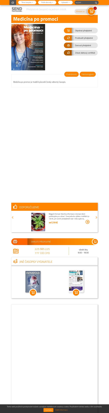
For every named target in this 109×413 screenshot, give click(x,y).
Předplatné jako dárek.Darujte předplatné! (31, 371)
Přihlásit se (80, 11)
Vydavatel (64, 2)
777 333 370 (42, 187)
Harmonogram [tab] (88, 74)
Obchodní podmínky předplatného (75, 370)
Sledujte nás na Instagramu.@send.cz (33, 388)
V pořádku (48, 410)
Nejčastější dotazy (69, 360)
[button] (81, 30)
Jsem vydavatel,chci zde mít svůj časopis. (32, 397)
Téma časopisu (26, 2)
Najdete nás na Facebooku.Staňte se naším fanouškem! (33, 379)
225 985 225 (42, 183)
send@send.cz (58, 340)
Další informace (61, 409)
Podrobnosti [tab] (71, 74)
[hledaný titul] (84, 3)
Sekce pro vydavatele (71, 390)
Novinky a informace (70, 365)
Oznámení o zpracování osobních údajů (78, 375)
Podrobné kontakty (70, 380)
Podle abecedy (46, 2)
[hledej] (96, 3)
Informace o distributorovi (72, 385)
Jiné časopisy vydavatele (32, 195)
